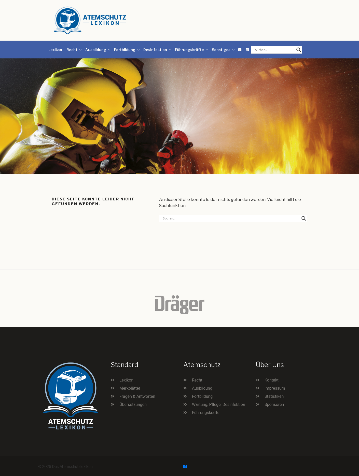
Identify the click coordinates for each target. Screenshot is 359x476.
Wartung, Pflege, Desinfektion (218, 404)
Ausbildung (98, 49)
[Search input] (274, 49)
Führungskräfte (192, 49)
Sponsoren (274, 404)
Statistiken (274, 396)
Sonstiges (223, 49)
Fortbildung (127, 49)
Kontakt (272, 380)
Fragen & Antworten (137, 396)
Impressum (275, 388)
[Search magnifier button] (298, 49)
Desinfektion (157, 49)
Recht (74, 49)
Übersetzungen (133, 404)
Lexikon (55, 49)
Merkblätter (129, 388)
